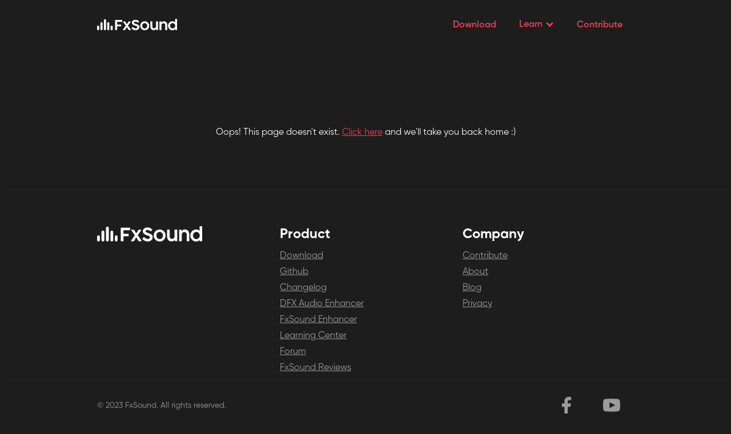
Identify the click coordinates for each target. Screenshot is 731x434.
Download (474, 25)
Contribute (599, 25)
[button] (536, 25)
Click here (362, 132)
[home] (137, 24)
